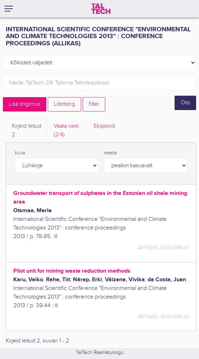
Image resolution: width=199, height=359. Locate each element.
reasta (110, 153)
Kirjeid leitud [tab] (26, 131)
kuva (20, 153)
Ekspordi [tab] (104, 126)
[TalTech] (101, 8)
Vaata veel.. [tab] (68, 131)
